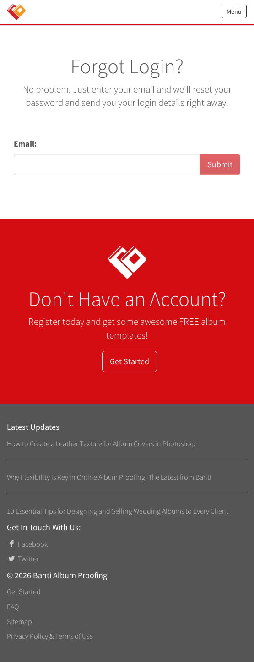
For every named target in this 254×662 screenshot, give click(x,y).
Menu (234, 11)
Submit (219, 164)
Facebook (27, 543)
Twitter (23, 558)
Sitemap (19, 621)
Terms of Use (74, 635)
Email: (25, 143)
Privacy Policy (27, 635)
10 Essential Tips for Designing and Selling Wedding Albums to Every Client (117, 510)
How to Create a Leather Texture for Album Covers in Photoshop (101, 443)
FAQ (13, 606)
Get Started (129, 361)
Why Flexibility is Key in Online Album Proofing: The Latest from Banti (109, 476)
